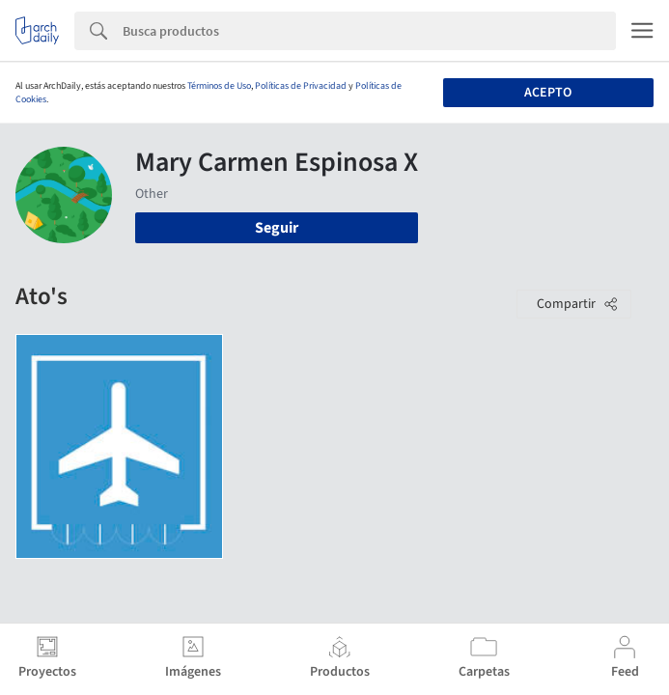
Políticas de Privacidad (301, 86)
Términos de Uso (219, 86)
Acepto (547, 92)
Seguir (276, 227)
